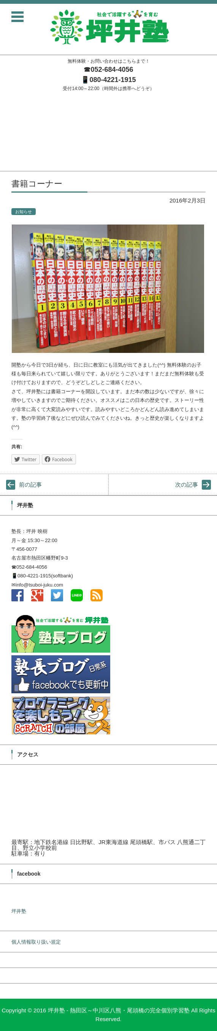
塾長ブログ (12, 126)
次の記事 (186, 484)
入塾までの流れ (17, 136)
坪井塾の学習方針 (20, 116)
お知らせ (23, 211)
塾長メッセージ (17, 106)
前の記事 (30, 484)
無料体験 (10, 156)
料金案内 (10, 146)
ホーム (7, 97)
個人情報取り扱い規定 (36, 942)
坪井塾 (18, 911)
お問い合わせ (15, 166)
